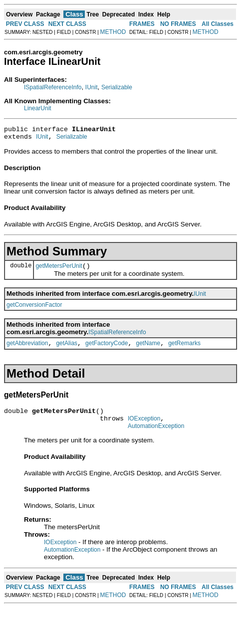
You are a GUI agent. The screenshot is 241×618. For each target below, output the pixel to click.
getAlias (66, 349)
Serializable (116, 87)
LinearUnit (37, 108)
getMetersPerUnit (58, 270)
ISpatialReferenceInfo (52, 87)
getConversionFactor (34, 309)
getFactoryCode (106, 349)
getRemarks (184, 349)
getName (148, 349)
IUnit (91, 87)
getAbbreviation (27, 349)
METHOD (113, 31)
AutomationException (156, 436)
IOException (144, 427)
